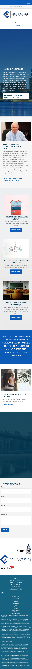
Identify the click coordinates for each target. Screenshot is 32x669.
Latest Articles (16, 610)
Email (3, 496)
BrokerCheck (4, 616)
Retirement (16, 598)
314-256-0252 (16, 26)
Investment (16, 600)
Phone (3, 505)
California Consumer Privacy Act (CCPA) (14, 636)
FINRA (2, 648)
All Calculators (16, 613)
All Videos (16, 612)
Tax (16, 605)
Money (16, 607)
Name (3, 487)
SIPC (5, 648)
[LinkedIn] (15, 22)
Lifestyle (16, 608)
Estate (16, 601)
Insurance (16, 603)
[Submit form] (5, 530)
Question (4, 514)
